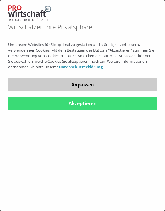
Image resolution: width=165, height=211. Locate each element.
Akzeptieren (83, 103)
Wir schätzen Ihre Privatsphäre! (51, 27)
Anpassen (82, 84)
